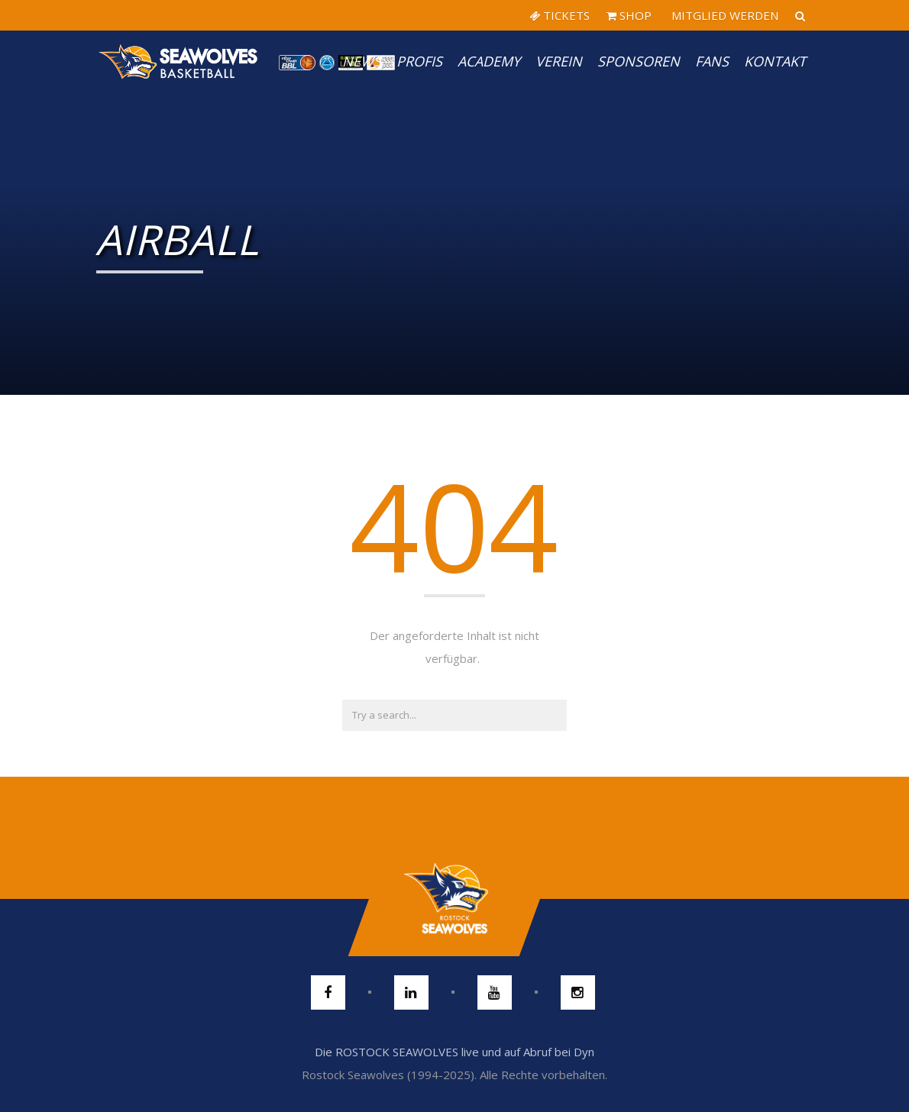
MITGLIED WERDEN (723, 15)
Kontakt (775, 61)
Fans (712, 61)
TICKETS (559, 15)
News (361, 61)
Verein (558, 61)
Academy (489, 61)
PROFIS (419, 61)
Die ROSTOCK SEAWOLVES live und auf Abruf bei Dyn (454, 1051)
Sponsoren (638, 61)
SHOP (629, 15)
